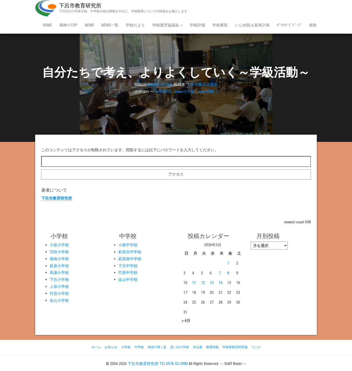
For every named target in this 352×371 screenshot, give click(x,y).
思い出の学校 (179, 347)
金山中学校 (127, 279)
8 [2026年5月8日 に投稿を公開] (228, 273)
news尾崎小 (208, 91)
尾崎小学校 (59, 259)
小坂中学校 (127, 245)
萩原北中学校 (129, 252)
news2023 (163, 91)
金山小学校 (59, 300)
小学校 (125, 347)
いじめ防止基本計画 (252, 25)
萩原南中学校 (129, 259)
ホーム (96, 347)
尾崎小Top (68, 25)
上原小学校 (59, 286)
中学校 (139, 347)
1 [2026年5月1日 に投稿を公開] (228, 263)
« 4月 (186, 320)
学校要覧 (220, 25)
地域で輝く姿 (157, 347)
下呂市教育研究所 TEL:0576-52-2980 (158, 363)
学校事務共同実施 (235, 347)
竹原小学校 (59, 293)
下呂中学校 (127, 266)
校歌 (313, 25)
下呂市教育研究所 (80, 6)
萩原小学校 (59, 266)
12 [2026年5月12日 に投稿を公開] (203, 282)
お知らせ (111, 347)
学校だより (135, 25)
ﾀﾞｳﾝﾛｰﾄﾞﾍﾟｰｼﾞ (289, 25)
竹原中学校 (127, 272)
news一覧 (109, 25)
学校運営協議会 (167, 25)
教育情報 (212, 347)
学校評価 (197, 25)
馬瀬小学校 (59, 272)
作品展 (197, 347)
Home (47, 25)
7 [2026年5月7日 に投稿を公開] (220, 273)
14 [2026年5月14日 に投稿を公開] (220, 282)
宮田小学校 (59, 252)
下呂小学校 (59, 279)
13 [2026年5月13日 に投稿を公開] (212, 282)
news (89, 25)
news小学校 (185, 91)
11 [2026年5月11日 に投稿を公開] (194, 282)
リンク (256, 347)
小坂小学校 (59, 245)
